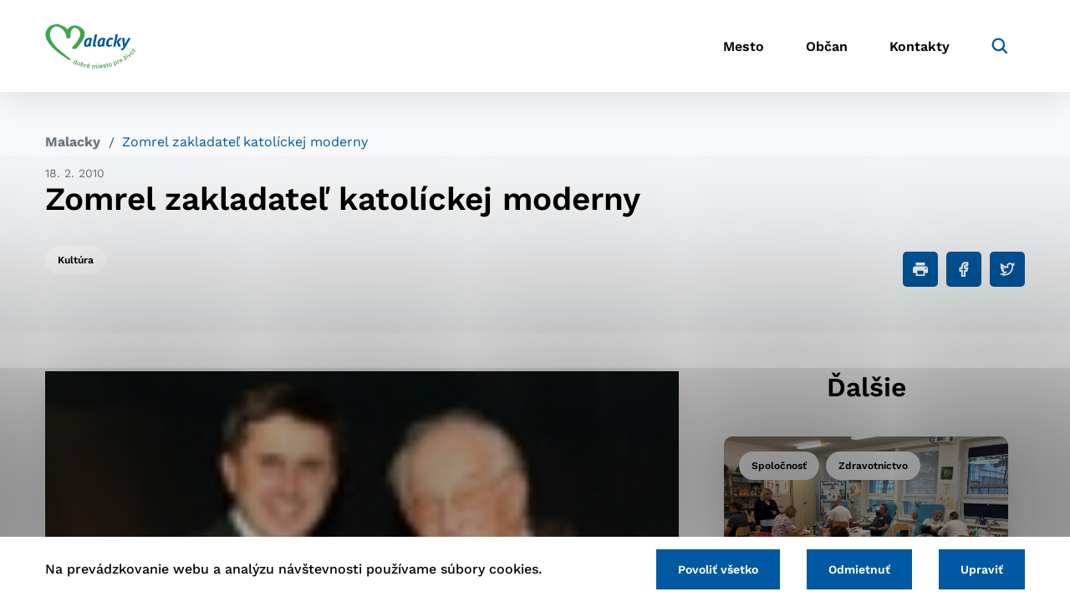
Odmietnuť (859, 569)
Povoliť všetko (718, 569)
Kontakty (919, 46)
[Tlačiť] (920, 269)
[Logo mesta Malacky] (90, 46)
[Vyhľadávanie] (999, 46)
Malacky (72, 142)
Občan (827, 46)
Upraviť (981, 569)
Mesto (743, 46)
